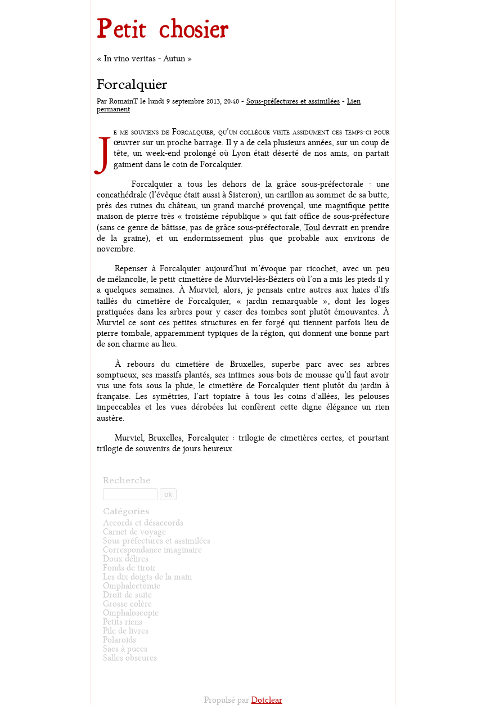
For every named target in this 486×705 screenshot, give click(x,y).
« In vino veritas (126, 59)
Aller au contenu (108, 2)
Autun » (177, 59)
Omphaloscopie (131, 613)
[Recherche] (130, 494)
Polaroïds (119, 640)
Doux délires (125, 559)
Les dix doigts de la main (147, 577)
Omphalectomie (131, 586)
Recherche (127, 480)
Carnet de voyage (134, 532)
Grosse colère (127, 604)
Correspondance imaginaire (152, 550)
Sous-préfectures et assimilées (293, 101)
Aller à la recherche (179, 2)
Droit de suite (127, 595)
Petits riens (122, 622)
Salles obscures (130, 658)
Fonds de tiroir (129, 568)
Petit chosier (163, 27)
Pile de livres (125, 631)
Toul (312, 227)
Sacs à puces (125, 649)
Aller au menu (142, 2)
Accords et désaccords (143, 523)
